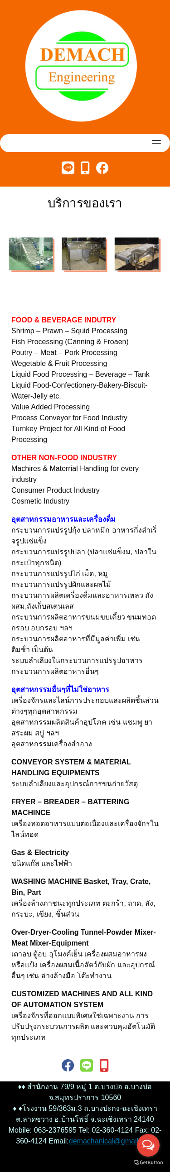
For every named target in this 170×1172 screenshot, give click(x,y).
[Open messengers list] (148, 1145)
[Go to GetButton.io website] (148, 1163)
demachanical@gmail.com (111, 1141)
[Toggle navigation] (156, 143)
